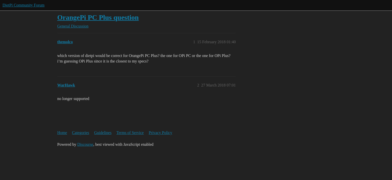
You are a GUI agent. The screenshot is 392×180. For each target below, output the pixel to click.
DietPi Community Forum (23, 5)
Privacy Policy (160, 132)
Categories (80, 132)
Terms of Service (130, 132)
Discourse (85, 144)
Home (62, 132)
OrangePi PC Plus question (98, 17)
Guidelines (103, 132)
